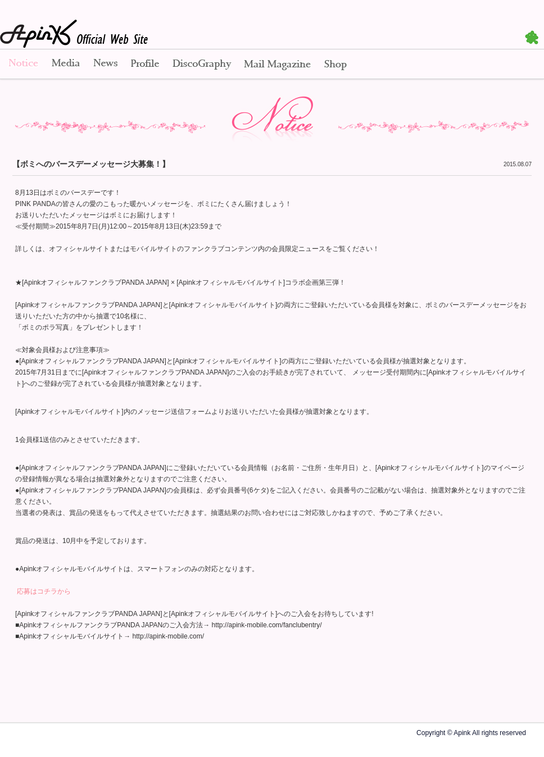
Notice (22, 64)
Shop (335, 64)
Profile (145, 64)
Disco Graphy (201, 64)
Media (66, 64)
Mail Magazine (277, 64)
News (105, 64)
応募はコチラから (43, 591)
